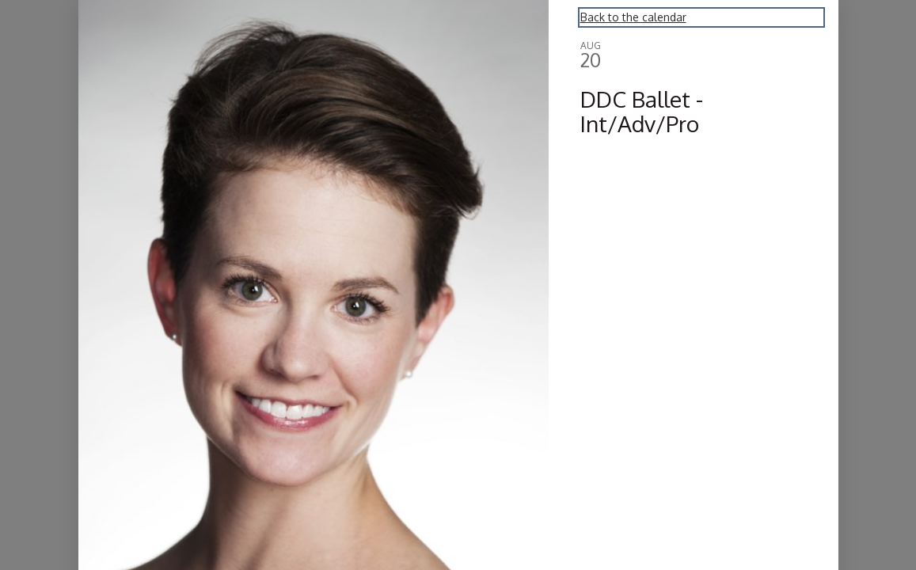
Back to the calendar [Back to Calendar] (633, 17)
